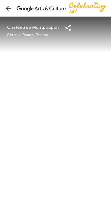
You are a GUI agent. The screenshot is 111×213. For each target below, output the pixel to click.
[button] (8, 8)
